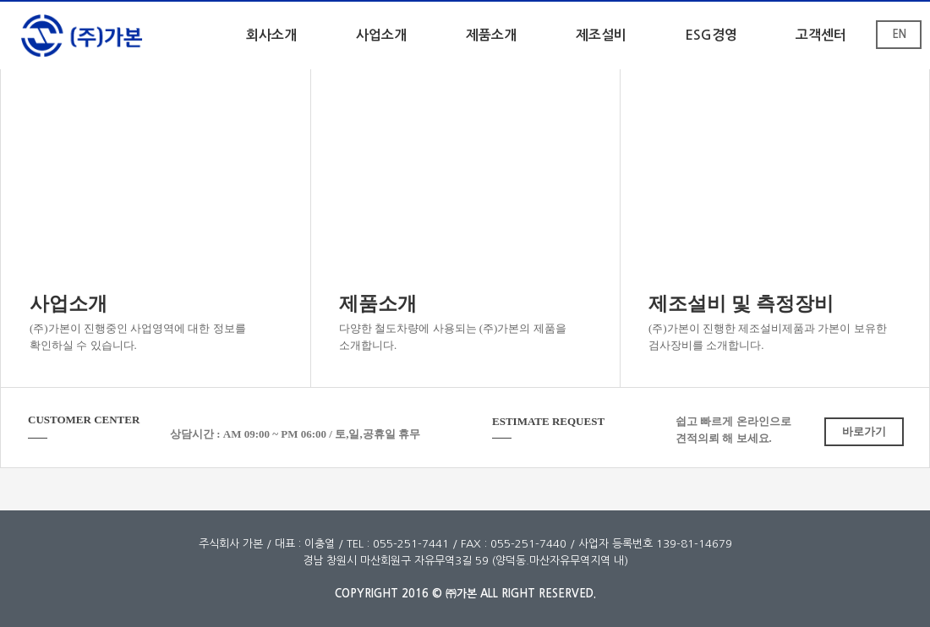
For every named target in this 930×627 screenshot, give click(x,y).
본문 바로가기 (0, 2)
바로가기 (864, 431)
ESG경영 (711, 35)
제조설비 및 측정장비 (741, 303)
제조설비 (601, 35)
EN (899, 34)
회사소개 (271, 35)
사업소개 (381, 35)
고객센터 (821, 35)
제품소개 (491, 35)
